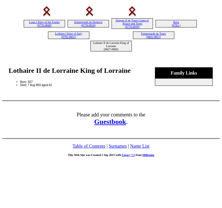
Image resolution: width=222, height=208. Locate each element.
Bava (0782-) (176, 24)
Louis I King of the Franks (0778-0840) (44, 24)
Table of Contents (89, 146)
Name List (139, 146)
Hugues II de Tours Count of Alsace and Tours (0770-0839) (132, 23)
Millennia (148, 155)
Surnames (118, 146)
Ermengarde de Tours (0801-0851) (153, 35)
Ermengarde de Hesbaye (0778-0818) (88, 24)
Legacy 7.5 (128, 155)
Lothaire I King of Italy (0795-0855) (68, 35)
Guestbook (110, 121)
